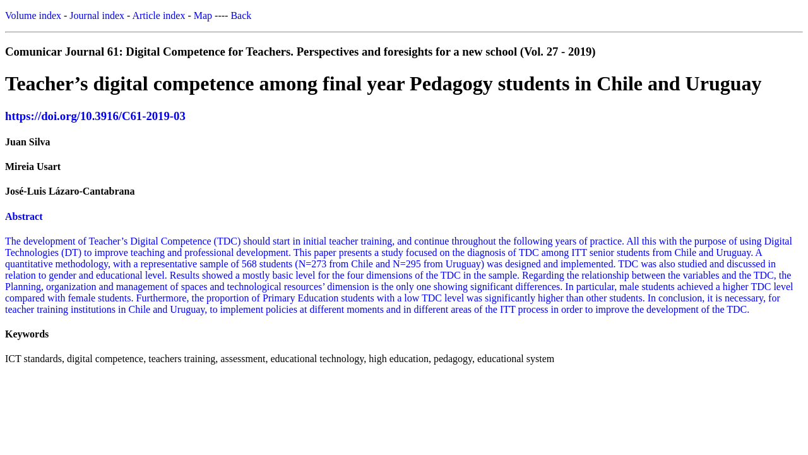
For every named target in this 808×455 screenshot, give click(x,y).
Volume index (33, 15)
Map (203, 15)
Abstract (24, 216)
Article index (158, 15)
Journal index (96, 15)
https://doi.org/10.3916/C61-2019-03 (95, 116)
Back (240, 15)
